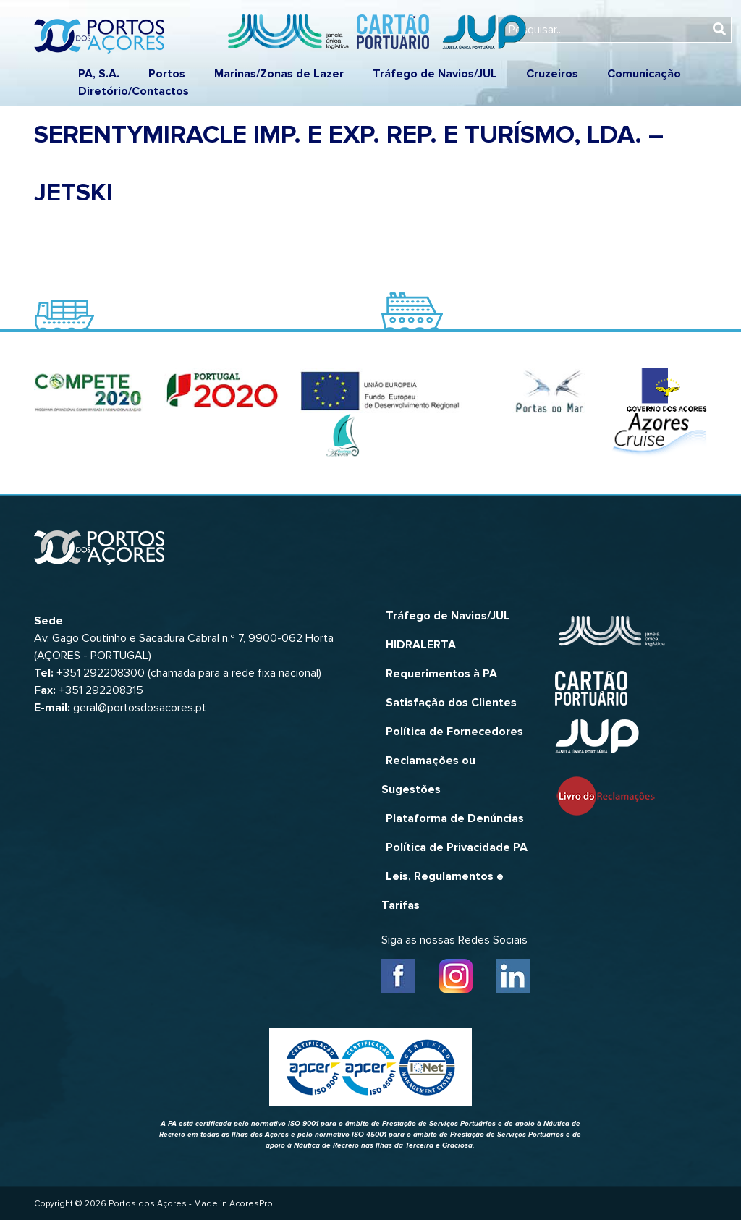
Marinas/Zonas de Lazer (279, 74)
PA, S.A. (98, 74)
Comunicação (644, 74)
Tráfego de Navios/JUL (435, 74)
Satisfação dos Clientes (451, 702)
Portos (166, 74)
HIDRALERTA (421, 644)
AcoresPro (251, 1203)
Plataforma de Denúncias (455, 818)
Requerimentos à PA (441, 673)
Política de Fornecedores (454, 731)
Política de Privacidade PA (457, 847)
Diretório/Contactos (133, 91)
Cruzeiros (552, 74)
